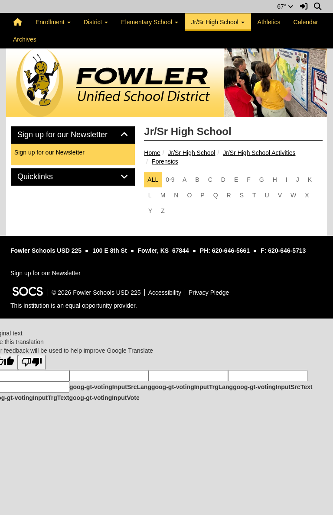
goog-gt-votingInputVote (104, 397)
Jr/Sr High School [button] (218, 22)
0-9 (170, 179)
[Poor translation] (32, 362)
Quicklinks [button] (44, 177)
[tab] (73, 135)
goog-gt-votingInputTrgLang (192, 386)
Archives (24, 39)
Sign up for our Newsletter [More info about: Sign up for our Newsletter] (49, 152)
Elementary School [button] (149, 22)
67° (285, 6)
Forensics (165, 161)
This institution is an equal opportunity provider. (73, 305)
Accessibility (164, 292)
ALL (152, 179)
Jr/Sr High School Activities (259, 152)
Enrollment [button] (53, 22)
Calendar (306, 22)
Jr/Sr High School (191, 152)
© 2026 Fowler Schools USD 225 (96, 292)
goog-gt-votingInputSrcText (272, 386)
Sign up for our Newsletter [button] (72, 135)
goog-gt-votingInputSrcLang (110, 386)
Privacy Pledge (209, 292)
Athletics (269, 22)
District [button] (96, 22)
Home (152, 152)
